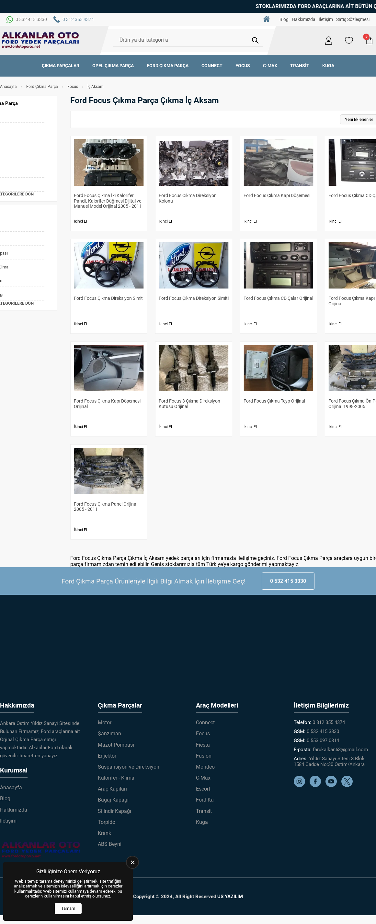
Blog (284, 19)
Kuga (328, 65)
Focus (242, 65)
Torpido (106, 822)
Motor (104, 722)
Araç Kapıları (112, 789)
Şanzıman (109, 733)
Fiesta (203, 745)
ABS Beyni (109, 844)
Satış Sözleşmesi (353, 19)
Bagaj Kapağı (113, 800)
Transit (299, 65)
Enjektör (107, 756)
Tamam (68, 908)
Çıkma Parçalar (60, 65)
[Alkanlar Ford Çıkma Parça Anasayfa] (40, 40)
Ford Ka (205, 800)
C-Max (270, 65)
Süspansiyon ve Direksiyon (128, 767)
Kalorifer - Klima (116, 778)
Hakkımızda (303, 19)
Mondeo (205, 767)
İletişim (326, 19)
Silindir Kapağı (114, 811)
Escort (203, 789)
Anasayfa (8, 86)
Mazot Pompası (116, 745)
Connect (211, 65)
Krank (104, 833)
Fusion (203, 756)
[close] (132, 862)
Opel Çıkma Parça (113, 65)
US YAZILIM (230, 896)
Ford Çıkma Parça (167, 65)
